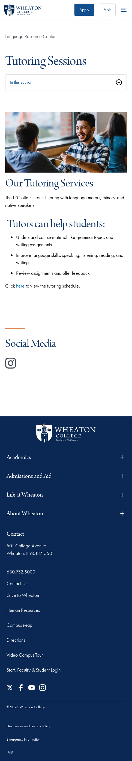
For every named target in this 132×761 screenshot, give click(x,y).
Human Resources (23, 610)
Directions (16, 640)
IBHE (10, 752)
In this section (21, 82)
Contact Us (17, 583)
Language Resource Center (30, 36)
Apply (84, 10)
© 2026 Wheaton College (26, 706)
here (20, 286)
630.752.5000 (21, 572)
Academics (66, 457)
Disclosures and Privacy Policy (28, 725)
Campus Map (19, 625)
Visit (107, 10)
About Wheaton (66, 513)
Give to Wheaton (23, 595)
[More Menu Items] (124, 9)
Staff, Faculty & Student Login (34, 670)
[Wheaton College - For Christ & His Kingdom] (66, 432)
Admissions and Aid (66, 476)
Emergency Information (24, 739)
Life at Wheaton (66, 494)
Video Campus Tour (25, 655)
